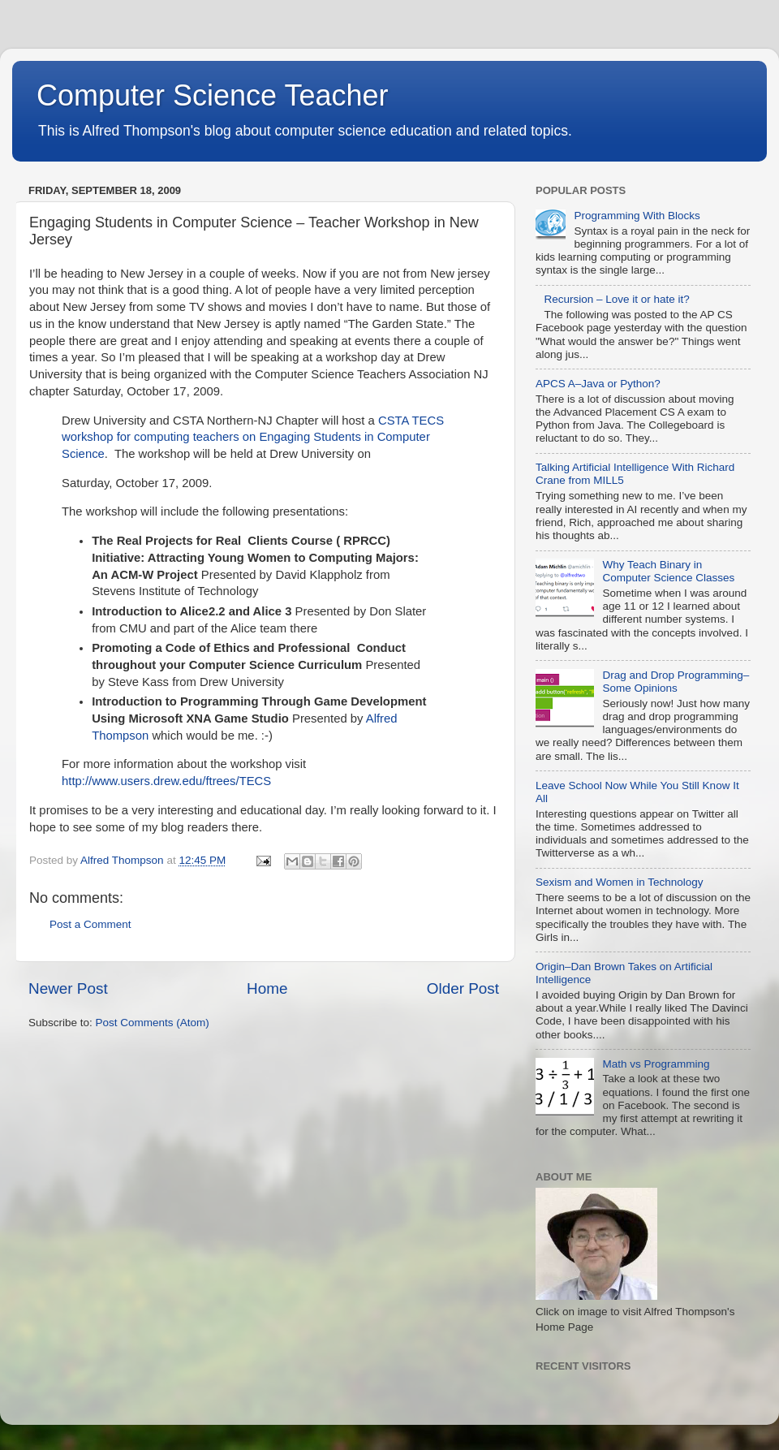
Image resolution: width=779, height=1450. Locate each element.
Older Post (463, 988)
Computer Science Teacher (213, 95)
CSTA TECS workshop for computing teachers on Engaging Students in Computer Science (253, 437)
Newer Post (68, 988)
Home (267, 988)
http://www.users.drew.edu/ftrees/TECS (166, 781)
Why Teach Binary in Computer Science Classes (668, 571)
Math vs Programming (655, 1064)
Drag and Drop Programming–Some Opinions (675, 681)
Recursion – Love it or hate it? (616, 299)
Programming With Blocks (636, 215)
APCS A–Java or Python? (598, 384)
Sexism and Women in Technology (620, 882)
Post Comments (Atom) (152, 1022)
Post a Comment (90, 924)
